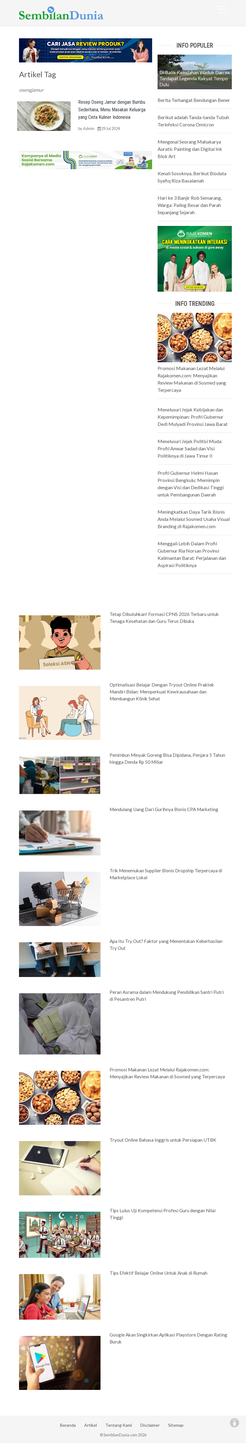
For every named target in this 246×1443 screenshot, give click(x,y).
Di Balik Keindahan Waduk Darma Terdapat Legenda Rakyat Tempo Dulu (194, 78)
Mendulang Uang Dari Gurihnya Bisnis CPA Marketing (164, 809)
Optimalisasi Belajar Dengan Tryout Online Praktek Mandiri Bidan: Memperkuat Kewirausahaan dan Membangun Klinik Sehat (162, 691)
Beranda (68, 1425)
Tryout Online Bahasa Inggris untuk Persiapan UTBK (163, 1140)
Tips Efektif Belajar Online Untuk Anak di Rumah (158, 1273)
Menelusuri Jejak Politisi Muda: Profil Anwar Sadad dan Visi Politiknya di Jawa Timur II (190, 448)
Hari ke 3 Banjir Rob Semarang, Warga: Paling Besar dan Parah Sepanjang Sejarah (190, 205)
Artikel (90, 1425)
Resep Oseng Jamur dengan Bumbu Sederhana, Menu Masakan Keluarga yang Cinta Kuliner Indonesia (111, 109)
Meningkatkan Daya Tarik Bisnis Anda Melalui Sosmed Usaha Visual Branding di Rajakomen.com (194, 519)
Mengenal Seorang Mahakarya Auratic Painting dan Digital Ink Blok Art (190, 149)
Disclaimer (150, 1425)
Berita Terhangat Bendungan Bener (194, 100)
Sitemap (176, 1425)
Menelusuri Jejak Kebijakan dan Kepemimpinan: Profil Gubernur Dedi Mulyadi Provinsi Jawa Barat (193, 417)
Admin (88, 128)
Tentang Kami (118, 1425)
